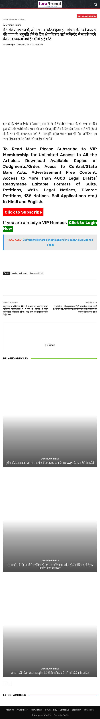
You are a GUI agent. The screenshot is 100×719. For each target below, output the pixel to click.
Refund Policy (51, 710)
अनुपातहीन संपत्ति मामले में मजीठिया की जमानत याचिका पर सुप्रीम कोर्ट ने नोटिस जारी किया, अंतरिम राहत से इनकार (50, 566)
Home (5, 19)
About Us (10, 710)
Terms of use (36, 710)
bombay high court (19, 273)
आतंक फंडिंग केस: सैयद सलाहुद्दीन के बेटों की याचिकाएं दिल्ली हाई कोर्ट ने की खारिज (50, 672)
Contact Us (64, 710)
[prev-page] (5, 684)
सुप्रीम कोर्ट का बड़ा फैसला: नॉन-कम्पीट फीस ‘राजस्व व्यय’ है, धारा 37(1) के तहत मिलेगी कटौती (50, 462)
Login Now (76, 710)
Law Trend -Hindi (17, 19)
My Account (89, 710)
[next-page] (10, 684)
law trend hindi (36, 273)
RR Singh (10, 45)
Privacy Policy (22, 710)
